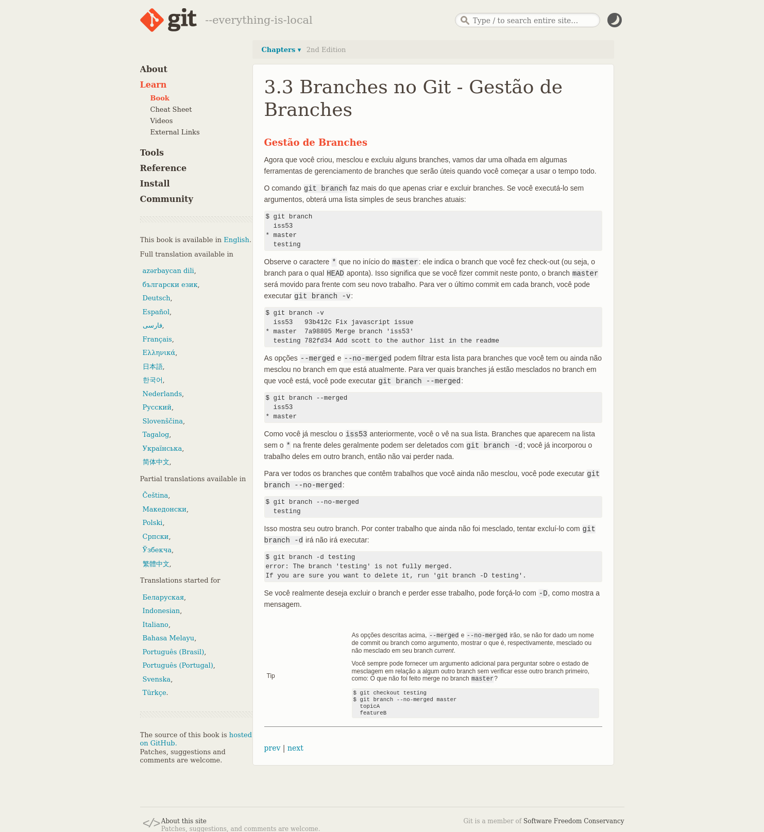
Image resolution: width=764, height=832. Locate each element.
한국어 (153, 380)
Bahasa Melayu (169, 638)
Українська (162, 448)
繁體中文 (156, 564)
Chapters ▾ (281, 50)
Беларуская (163, 597)
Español (156, 312)
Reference (163, 168)
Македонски (164, 509)
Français (157, 339)
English (236, 240)
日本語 (153, 366)
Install (155, 184)
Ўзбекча (157, 550)
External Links (175, 132)
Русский (157, 407)
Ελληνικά (159, 352)
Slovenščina (163, 421)
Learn (153, 85)
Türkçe (154, 693)
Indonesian (161, 611)
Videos (161, 121)
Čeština (155, 495)
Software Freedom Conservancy (573, 821)
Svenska (157, 679)
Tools (152, 153)
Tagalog (156, 434)
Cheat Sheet (171, 109)
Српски (156, 536)
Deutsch (157, 298)
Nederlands (162, 394)
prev (272, 747)
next (295, 747)
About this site (184, 821)
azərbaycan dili (168, 271)
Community (166, 199)
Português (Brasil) (174, 652)
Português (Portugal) (178, 665)
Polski (153, 523)
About (153, 69)
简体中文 (156, 462)
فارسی (152, 325)
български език (170, 284)
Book (159, 98)
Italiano (155, 625)
